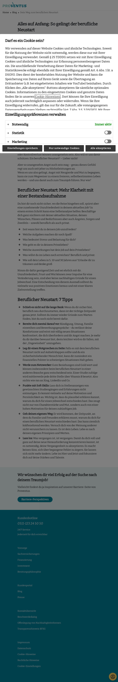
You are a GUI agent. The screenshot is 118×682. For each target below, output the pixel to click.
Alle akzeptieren (101, 148)
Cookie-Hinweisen (47, 96)
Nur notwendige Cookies (64, 148)
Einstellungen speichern (22, 148)
